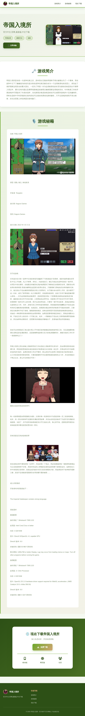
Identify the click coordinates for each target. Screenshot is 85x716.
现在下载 (78, 3)
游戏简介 (57, 3)
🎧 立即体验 (12, 45)
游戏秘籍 (68, 3)
